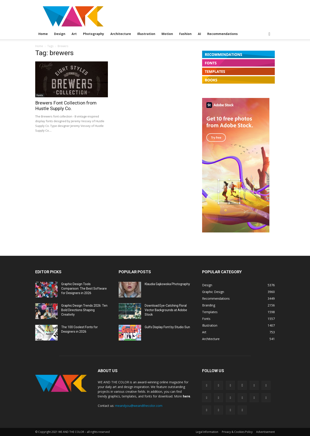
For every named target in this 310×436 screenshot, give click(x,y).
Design (59, 34)
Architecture (120, 34)
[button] (269, 34)
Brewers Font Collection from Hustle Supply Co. (65, 105)
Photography (93, 34)
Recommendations (222, 34)
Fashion (185, 34)
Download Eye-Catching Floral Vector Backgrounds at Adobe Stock (166, 310)
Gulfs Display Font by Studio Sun (167, 327)
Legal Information (207, 432)
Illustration (146, 34)
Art (74, 34)
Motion (167, 34)
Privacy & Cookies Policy (237, 432)
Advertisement (265, 432)
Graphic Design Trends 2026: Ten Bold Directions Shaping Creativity (84, 310)
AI (199, 34)
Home (43, 34)
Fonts (40, 95)
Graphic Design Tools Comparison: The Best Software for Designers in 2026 (84, 288)
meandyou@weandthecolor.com (138, 405)
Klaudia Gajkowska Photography (167, 284)
